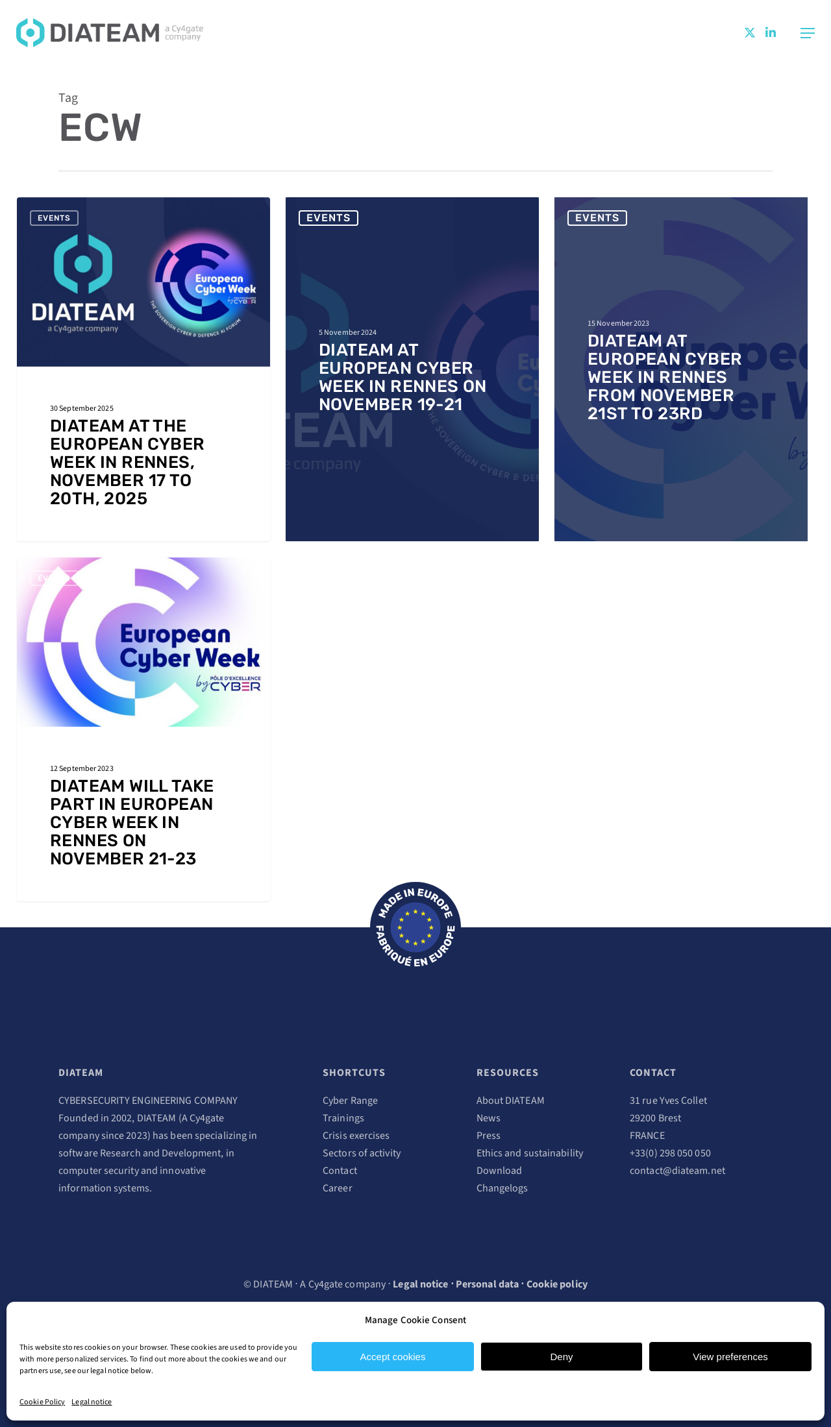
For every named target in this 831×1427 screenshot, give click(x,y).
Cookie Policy (42, 1402)
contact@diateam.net (677, 1171)
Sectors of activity (362, 1153)
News (489, 1118)
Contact (340, 1171)
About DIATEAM (511, 1100)
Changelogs (502, 1188)
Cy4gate (207, 1118)
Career (338, 1188)
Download (500, 1171)
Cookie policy (557, 1284)
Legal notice (91, 1402)
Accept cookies (393, 1356)
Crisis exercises (356, 1135)
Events (54, 218)
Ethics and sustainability (530, 1153)
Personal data (487, 1284)
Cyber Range (350, 1100)
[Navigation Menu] (807, 33)
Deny (561, 1356)
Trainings (343, 1118)
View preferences (730, 1356)
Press (489, 1135)
